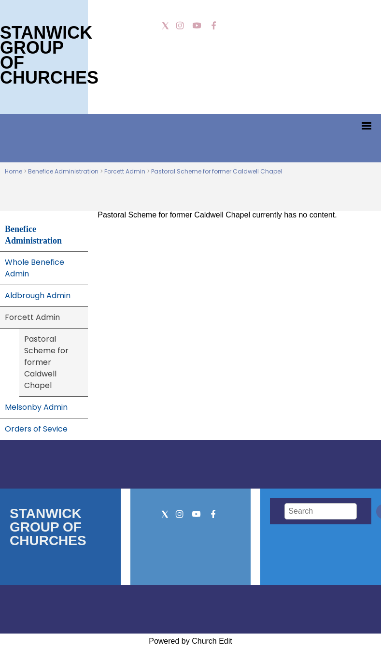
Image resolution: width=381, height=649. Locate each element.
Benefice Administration (63, 171)
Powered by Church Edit (190, 641)
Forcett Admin (124, 171)
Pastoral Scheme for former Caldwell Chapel (216, 171)
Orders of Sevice (36, 428)
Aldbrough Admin (38, 295)
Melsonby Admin (36, 407)
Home (13, 171)
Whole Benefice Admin (34, 268)
